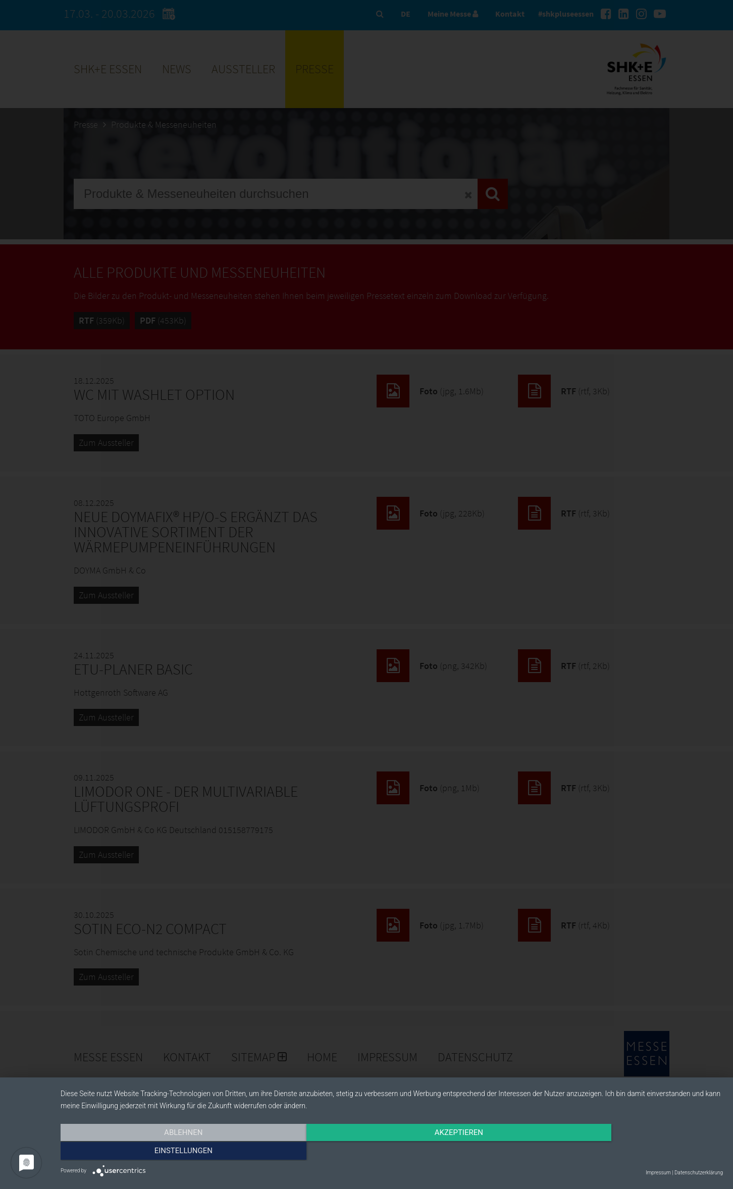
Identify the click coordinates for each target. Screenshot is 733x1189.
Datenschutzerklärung (698, 1172)
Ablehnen (160, 1152)
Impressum (658, 1172)
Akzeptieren (392, 1152)
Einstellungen (624, 1152)
